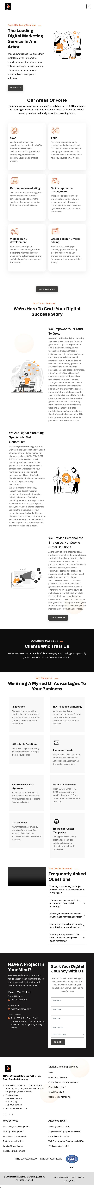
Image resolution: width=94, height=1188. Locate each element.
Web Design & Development (16, 1126)
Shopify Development (13, 1131)
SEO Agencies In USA (58, 1126)
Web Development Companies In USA (66, 1141)
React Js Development (14, 1150)
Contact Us (16, 88)
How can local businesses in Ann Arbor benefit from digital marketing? (65, 903)
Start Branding (59, 617)
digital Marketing (25, 446)
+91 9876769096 (19, 999)
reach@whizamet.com (21, 1008)
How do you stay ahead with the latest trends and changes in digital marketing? (65, 937)
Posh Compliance (77, 1177)
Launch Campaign (47, 288)
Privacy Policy (69, 1180)
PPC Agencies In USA (58, 1146)
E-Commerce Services (13, 1141)
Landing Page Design (13, 1146)
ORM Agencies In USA (58, 1136)
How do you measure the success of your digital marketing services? (66, 915)
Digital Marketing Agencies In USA (64, 1131)
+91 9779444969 (14, 1104)
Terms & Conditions (61, 1177)
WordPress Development (14, 1136)
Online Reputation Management (63, 1082)
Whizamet (11, 1176)
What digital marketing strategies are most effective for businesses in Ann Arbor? (66, 889)
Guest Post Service (57, 1077)
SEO (71, 106)
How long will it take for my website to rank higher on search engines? (66, 925)
